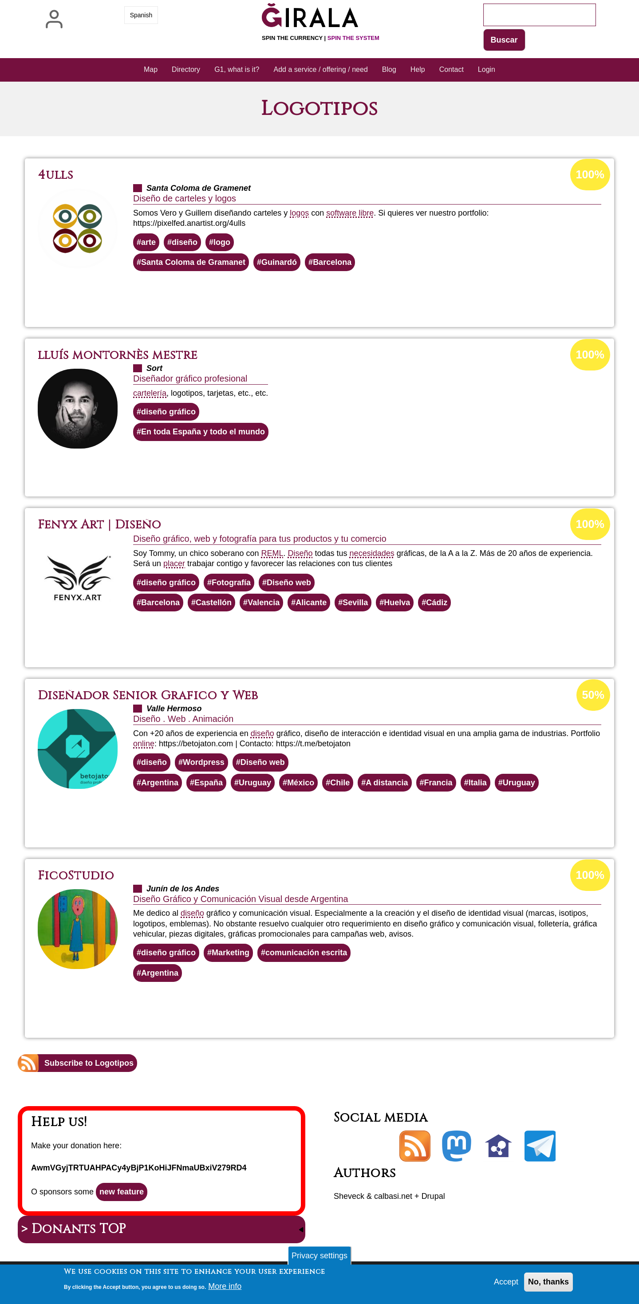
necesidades (372, 553)
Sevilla (355, 602)
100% (590, 174)
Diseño (300, 553)
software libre (350, 213)
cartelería (149, 393)
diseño (184, 242)
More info (224, 1288)
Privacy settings (319, 1257)
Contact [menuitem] (451, 69)
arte (148, 242)
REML (272, 553)
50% (593, 695)
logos (299, 213)
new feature (121, 1191)
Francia (438, 782)
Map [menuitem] (151, 69)
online (143, 743)
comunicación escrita (306, 952)
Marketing (230, 952)
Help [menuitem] (417, 69)
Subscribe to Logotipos (89, 1063)
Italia (478, 782)
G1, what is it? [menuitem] (236, 69)
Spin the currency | (320, 38)
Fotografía (231, 582)
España (208, 782)
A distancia (387, 782)
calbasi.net (393, 1196)
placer (174, 563)
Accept (506, 1283)
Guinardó (279, 262)
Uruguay (255, 782)
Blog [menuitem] (389, 69)
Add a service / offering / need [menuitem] (321, 69)
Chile (340, 782)
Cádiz (436, 602)
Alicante (311, 602)
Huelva (397, 602)
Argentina (159, 782)
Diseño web (289, 582)
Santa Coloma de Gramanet (193, 262)
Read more (336, 295)
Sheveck (349, 1196)
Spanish (141, 15)
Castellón (214, 602)
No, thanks (548, 1283)
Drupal (433, 1196)
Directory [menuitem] (186, 69)
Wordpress (204, 762)
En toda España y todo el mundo (203, 431)
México (300, 782)
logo (221, 242)
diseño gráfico (168, 411)
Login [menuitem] (486, 69)
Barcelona (332, 262)
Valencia (264, 602)
